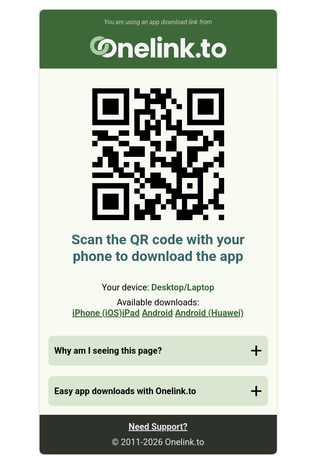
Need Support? (158, 426)
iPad (131, 313)
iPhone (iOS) (97, 313)
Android (157, 313)
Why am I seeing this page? (108, 350)
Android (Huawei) (209, 313)
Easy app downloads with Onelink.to (125, 391)
